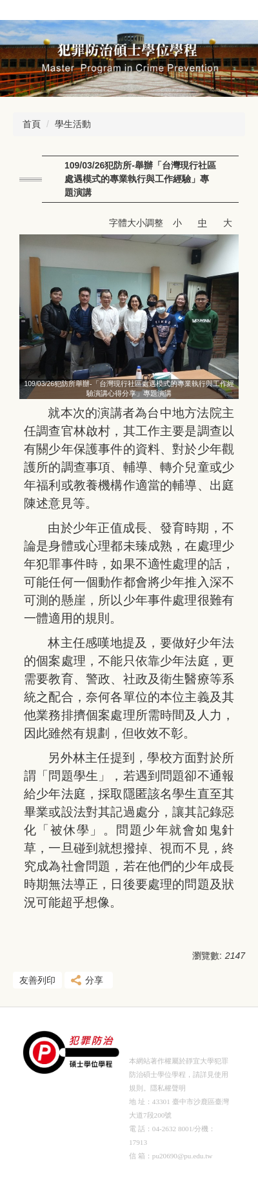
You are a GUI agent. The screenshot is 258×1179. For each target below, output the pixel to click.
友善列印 (37, 980)
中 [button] (202, 223)
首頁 (32, 124)
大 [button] (227, 223)
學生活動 (73, 124)
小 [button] (177, 223)
